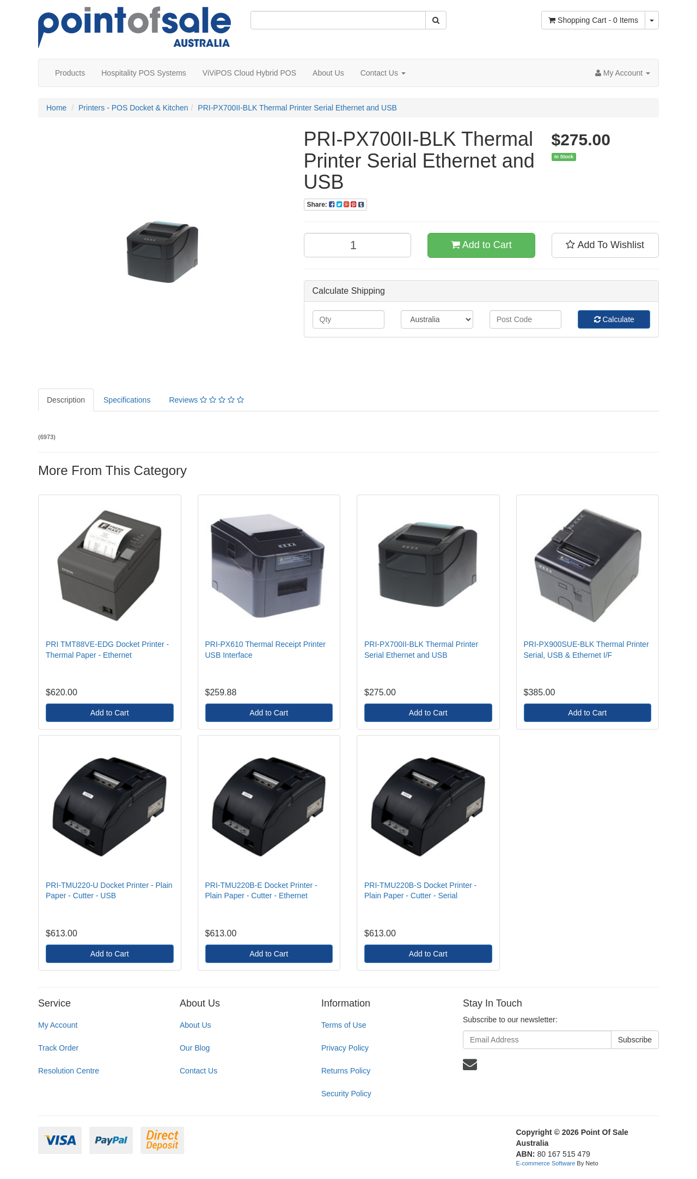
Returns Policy (345, 1070)
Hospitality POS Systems (143, 73)
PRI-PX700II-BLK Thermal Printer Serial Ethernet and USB (297, 107)
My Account (57, 1025)
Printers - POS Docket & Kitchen (133, 107)
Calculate (614, 319)
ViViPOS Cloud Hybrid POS (249, 73)
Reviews (206, 400)
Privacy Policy (345, 1048)
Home (56, 107)
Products (70, 73)
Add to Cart (481, 244)
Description (66, 400)
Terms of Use (343, 1025)
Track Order (58, 1048)
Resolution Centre (68, 1070)
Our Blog (195, 1048)
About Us (328, 73)
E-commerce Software (546, 1163)
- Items (593, 20)
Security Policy (346, 1093)
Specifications (126, 400)
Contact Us (383, 73)
